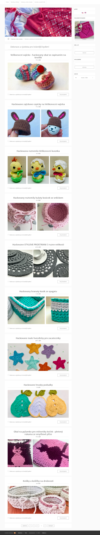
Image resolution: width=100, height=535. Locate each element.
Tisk (26, 533)
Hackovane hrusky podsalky (38, 384)
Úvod (7, 2)
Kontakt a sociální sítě (40, 2)
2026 (86, 77)
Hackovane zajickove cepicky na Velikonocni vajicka (38, 104)
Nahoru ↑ (44, 533)
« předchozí (24, 525)
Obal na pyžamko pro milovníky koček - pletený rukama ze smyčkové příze (38, 433)
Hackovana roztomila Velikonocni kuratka (38, 150)
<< (76, 77)
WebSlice (20, 533)
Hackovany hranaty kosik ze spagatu (38, 291)
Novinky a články (15, 2)
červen (82, 77)
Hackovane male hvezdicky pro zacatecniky (38, 338)
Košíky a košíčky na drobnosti (38, 480)
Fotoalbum (84, 39)
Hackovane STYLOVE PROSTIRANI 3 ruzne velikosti (38, 244)
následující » (50, 525)
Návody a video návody (26, 2)
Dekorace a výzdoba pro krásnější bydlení (20, 94)
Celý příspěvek (63, 94)
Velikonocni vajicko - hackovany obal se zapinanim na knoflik (38, 56)
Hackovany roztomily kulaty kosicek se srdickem (38, 197)
